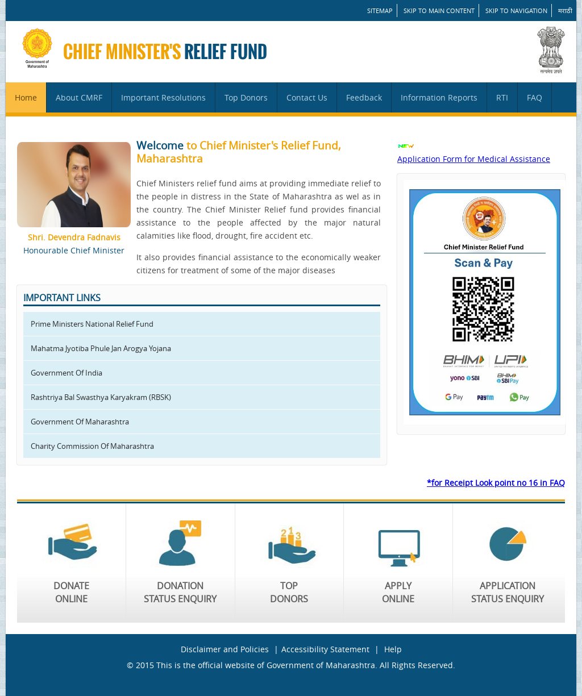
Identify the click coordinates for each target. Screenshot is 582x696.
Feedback (364, 97)
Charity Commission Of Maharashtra (92, 446)
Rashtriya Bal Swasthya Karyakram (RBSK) (101, 397)
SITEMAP (380, 10)
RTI (502, 97)
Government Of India (66, 373)
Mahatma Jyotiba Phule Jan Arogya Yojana (101, 348)
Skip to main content (439, 10)
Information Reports (439, 97)
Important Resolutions (163, 97)
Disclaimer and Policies (225, 649)
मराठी (565, 10)
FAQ (534, 97)
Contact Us (306, 97)
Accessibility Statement (325, 649)
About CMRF (79, 97)
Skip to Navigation (516, 10)
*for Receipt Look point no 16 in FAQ (496, 482)
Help (393, 649)
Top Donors (246, 97)
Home (26, 97)
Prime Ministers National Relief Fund (92, 324)
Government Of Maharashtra (80, 421)
